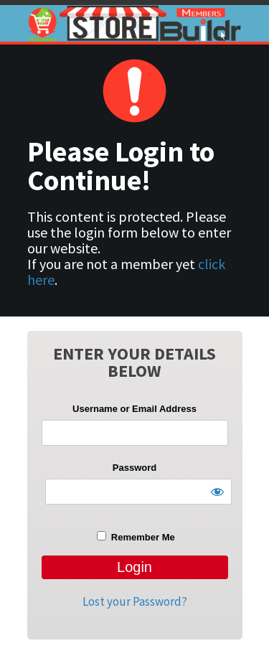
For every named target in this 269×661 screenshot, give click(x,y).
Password (134, 467)
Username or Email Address (134, 408)
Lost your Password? (134, 601)
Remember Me (135, 537)
